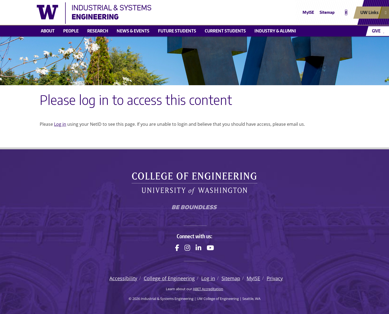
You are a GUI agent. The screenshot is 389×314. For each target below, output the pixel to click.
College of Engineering (169, 278)
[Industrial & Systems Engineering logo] (155, 13)
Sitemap (327, 12)
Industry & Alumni (275, 31)
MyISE (308, 12)
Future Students (177, 31)
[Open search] (346, 12)
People (71, 31)
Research (97, 31)
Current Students (225, 31)
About (48, 31)
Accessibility (123, 278)
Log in (60, 124)
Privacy (275, 278)
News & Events (133, 31)
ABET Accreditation (208, 288)
